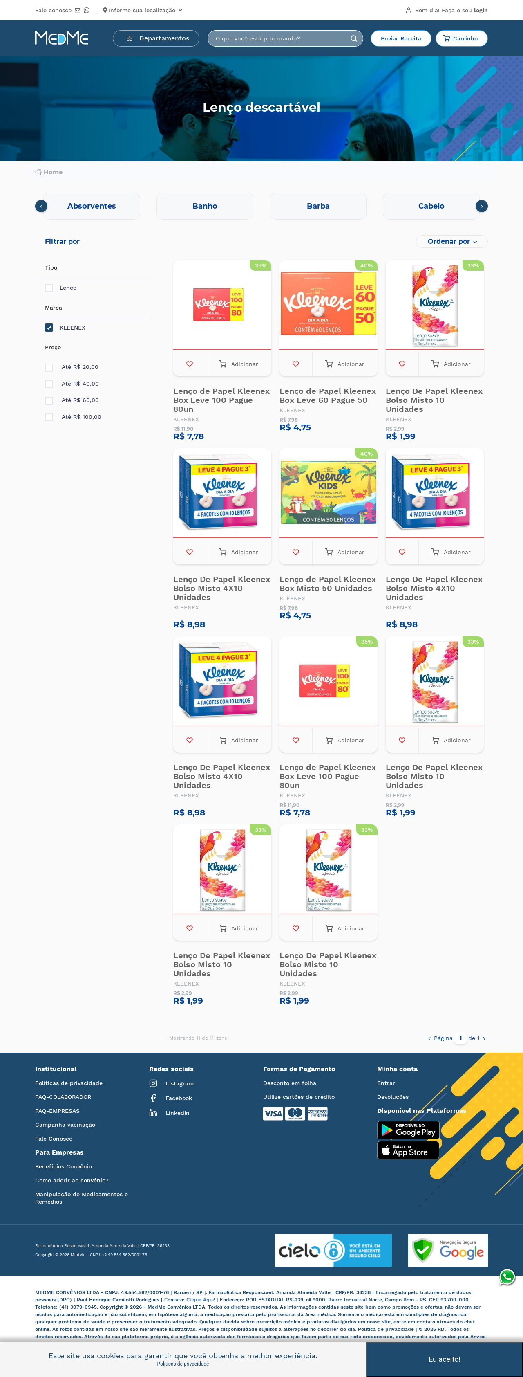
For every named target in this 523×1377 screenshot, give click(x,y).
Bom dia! (446, 10)
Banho (204, 206)
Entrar (386, 1083)
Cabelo (431, 206)
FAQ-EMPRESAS (57, 1110)
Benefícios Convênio (63, 1166)
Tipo (51, 267)
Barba (318, 206)
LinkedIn (169, 1113)
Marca (53, 307)
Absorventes (91, 206)
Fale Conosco (53, 1138)
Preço (53, 347)
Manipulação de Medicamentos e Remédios (81, 1198)
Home (49, 172)
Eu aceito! (444, 1359)
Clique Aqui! (201, 1300)
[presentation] (41, 206)
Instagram (171, 1083)
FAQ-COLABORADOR (63, 1097)
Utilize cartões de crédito (299, 1097)
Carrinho (460, 38)
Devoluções (393, 1097)
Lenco (60, 287)
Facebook (170, 1098)
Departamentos (157, 38)
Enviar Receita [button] (401, 38)
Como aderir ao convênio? (72, 1180)
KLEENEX (65, 327)
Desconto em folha (289, 1083)
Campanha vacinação (65, 1124)
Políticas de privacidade (69, 1083)
